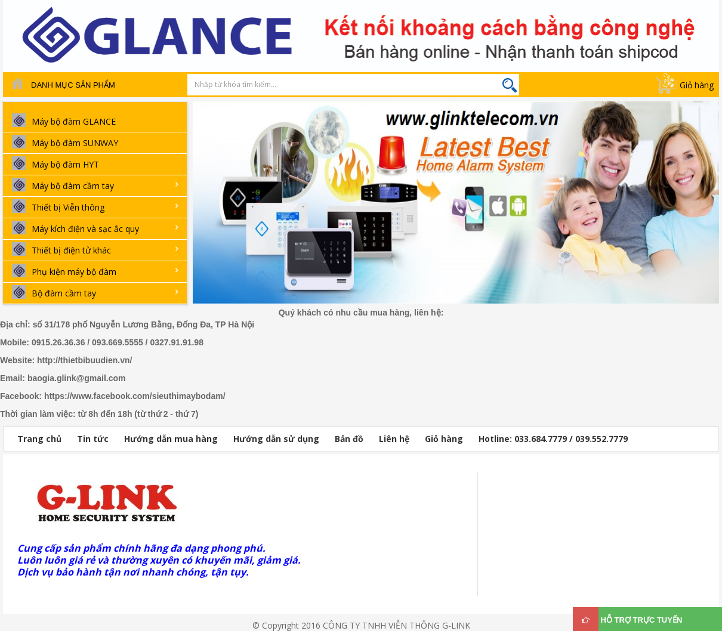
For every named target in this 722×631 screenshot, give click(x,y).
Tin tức (93, 438)
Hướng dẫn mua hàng (171, 438)
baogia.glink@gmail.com (76, 378)
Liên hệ (394, 438)
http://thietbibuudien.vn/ (84, 360)
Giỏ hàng (697, 85)
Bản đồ (349, 438)
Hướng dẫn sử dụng (276, 438)
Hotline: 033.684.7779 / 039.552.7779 (553, 438)
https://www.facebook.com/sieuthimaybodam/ (135, 396)
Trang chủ (39, 438)
